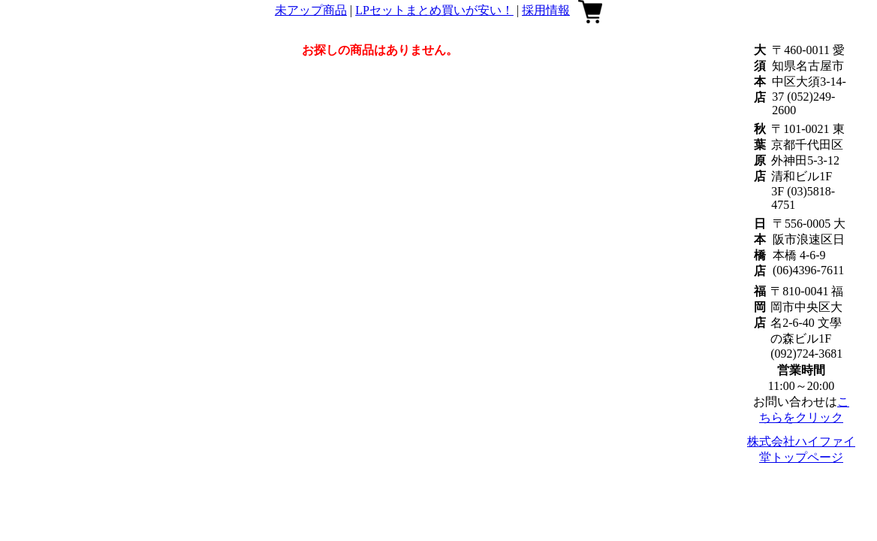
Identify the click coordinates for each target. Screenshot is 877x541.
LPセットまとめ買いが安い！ (434, 10)
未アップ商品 (311, 10)
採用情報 (546, 10)
